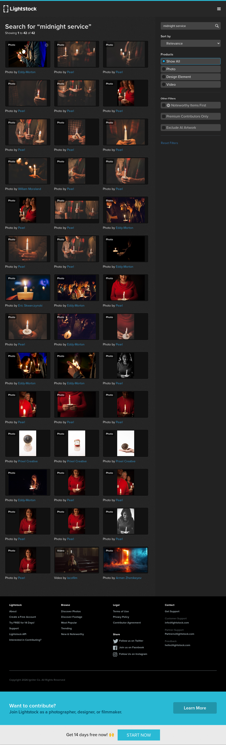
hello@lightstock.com (177, 645)
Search (217, 26)
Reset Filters (169, 143)
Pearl (70, 72)
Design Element (178, 76)
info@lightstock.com (177, 622)
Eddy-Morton (27, 72)
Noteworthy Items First (186, 105)
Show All (173, 61)
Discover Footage (71, 617)
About (13, 611)
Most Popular (69, 622)
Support (14, 628)
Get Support (172, 611)
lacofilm (72, 578)
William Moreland (29, 189)
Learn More (195, 708)
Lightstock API (17, 634)
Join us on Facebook (131, 647)
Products (167, 54)
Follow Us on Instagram (133, 654)
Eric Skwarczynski (30, 305)
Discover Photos (71, 611)
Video (171, 84)
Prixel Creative (28, 461)
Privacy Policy (121, 617)
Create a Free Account (22, 617)
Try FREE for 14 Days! (21, 622)
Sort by (166, 36)
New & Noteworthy (72, 634)
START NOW (139, 735)
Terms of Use (121, 611)
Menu (218, 8)
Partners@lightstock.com (179, 634)
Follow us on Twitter (131, 641)
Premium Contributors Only (187, 116)
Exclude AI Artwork (181, 127)
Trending (66, 628)
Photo (170, 68)
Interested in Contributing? (25, 640)
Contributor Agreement (127, 622)
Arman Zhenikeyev (128, 578)
